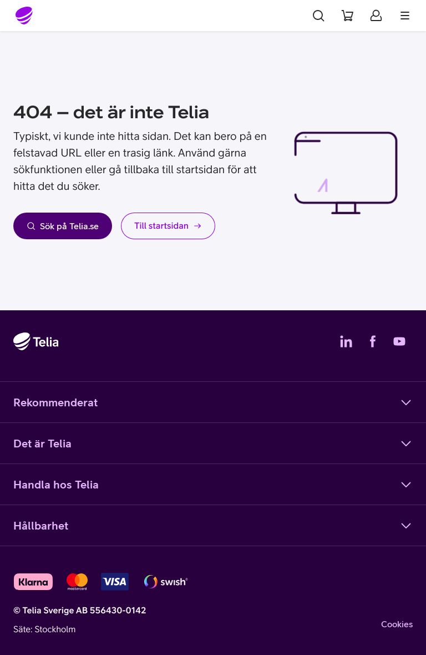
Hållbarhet (213, 525)
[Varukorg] (347, 15)
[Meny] (405, 15)
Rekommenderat (213, 402)
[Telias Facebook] (372, 341)
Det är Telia (213, 443)
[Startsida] (24, 15)
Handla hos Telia (213, 484)
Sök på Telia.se (63, 226)
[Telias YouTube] (399, 341)
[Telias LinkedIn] (346, 341)
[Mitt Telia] (376, 15)
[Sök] (318, 15)
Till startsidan (168, 226)
